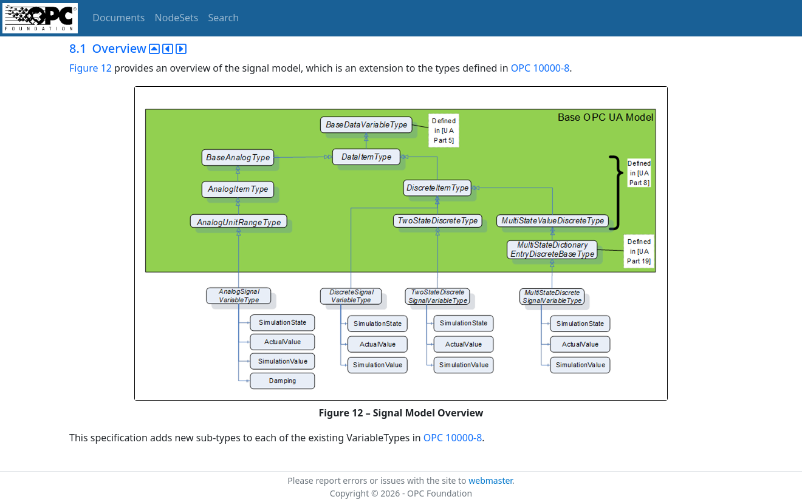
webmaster (490, 480)
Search (223, 17)
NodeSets (177, 17)
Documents (118, 17)
